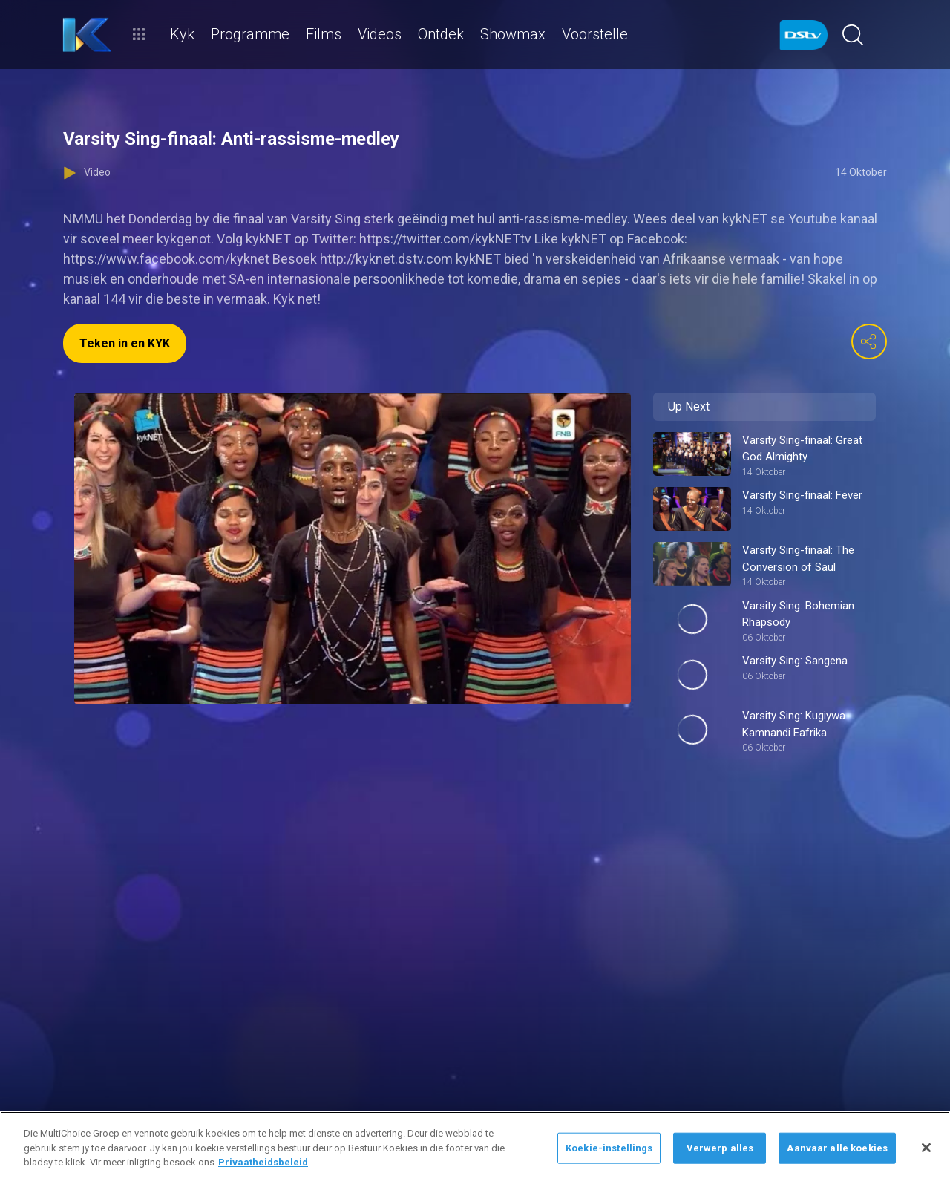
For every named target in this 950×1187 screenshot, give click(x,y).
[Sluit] (926, 1147)
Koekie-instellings (609, 1148)
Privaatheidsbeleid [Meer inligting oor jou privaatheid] (263, 1162)
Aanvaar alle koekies (837, 1148)
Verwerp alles (720, 1148)
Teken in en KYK (124, 343)
